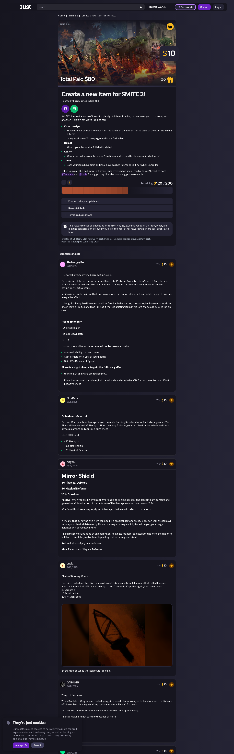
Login (218, 7)
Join (204, 7)
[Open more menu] (170, 7)
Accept (21, 745)
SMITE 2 (73, 15)
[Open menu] (13, 7)
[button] (117, 201)
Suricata (68, 174)
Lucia (84, 174)
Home (61, 15)
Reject (37, 745)
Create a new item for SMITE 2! (99, 15)
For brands (185, 7)
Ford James (80, 101)
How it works (157, 7)
